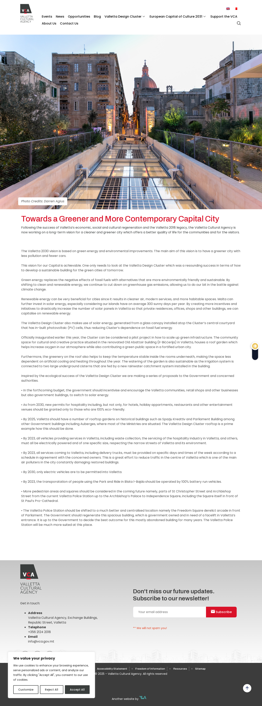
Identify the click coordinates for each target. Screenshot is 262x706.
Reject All (51, 690)
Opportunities (77, 16)
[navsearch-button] (238, 21)
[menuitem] (228, 8)
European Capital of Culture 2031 (172, 16)
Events (46, 16)
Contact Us (68, 22)
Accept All (77, 690)
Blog (94, 16)
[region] (51, 675)
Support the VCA (217, 16)
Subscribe (223, 612)
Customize (25, 690)
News (58, 16)
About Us (48, 22)
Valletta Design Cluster (120, 16)
